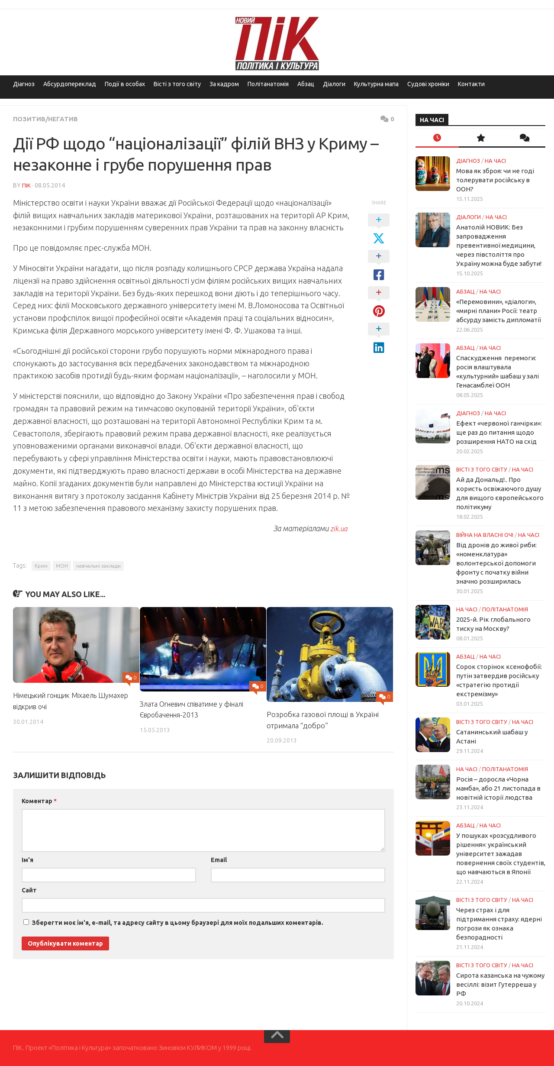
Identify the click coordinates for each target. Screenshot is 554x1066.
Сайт (29, 889)
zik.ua (339, 527)
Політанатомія (268, 84)
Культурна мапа (376, 84)
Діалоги (334, 84)
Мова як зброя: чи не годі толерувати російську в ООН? (495, 180)
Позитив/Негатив (47, 119)
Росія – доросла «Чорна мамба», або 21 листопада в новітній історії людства (498, 788)
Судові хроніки (428, 84)
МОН (62, 565)
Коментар (39, 800)
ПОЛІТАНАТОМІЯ (505, 609)
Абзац (305, 84)
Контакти (471, 84)
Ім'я (27, 859)
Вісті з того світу (177, 84)
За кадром (224, 84)
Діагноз (24, 84)
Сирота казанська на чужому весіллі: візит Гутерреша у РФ (500, 984)
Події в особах (125, 84)
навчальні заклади (98, 565)
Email (219, 859)
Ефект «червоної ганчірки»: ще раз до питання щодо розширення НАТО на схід (499, 432)
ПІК (26, 184)
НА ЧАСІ (495, 161)
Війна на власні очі (484, 535)
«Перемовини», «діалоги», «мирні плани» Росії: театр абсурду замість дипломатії (498, 310)
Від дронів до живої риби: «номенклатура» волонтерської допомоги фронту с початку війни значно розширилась (496, 563)
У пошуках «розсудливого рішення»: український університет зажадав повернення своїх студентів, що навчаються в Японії (500, 853)
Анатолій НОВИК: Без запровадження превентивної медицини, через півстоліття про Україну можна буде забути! (498, 245)
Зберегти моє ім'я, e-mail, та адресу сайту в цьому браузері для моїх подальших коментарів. (177, 922)
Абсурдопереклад (69, 84)
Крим (41, 565)
